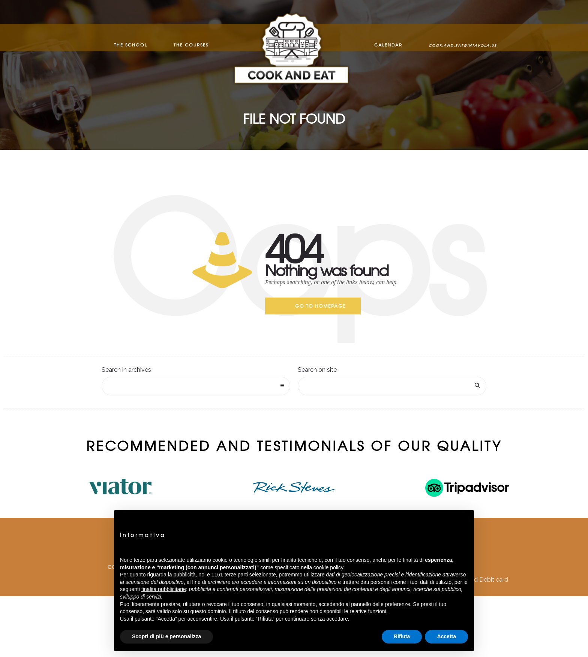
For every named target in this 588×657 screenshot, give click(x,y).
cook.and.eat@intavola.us (462, 38)
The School (130, 38)
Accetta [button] (446, 636)
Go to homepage (320, 305)
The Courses (191, 38)
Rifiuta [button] (402, 636)
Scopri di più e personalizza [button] (166, 636)
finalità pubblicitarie (163, 589)
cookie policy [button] (328, 567)
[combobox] (196, 386)
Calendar (388, 38)
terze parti (236, 575)
